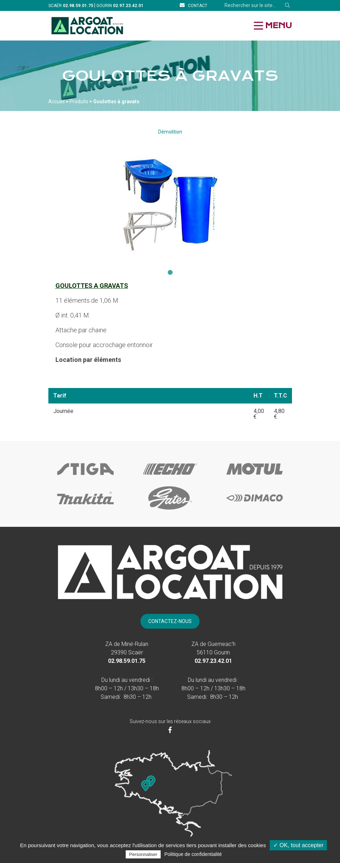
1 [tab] (170, 272)
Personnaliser (143, 854)
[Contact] (193, 5)
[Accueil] (87, 25)
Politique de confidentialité (193, 854)
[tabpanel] (170, 204)
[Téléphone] (78, 5)
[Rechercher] (287, 5)
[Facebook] (170, 730)
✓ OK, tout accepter (298, 845)
